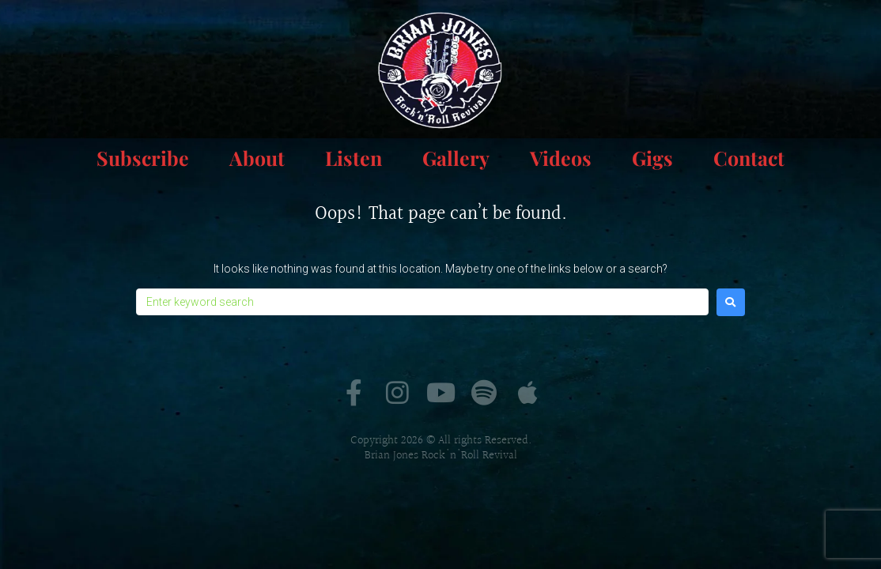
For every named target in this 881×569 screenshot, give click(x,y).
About (257, 158)
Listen (353, 158)
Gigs (652, 158)
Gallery (456, 158)
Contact (749, 158)
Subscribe (142, 158)
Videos (561, 158)
